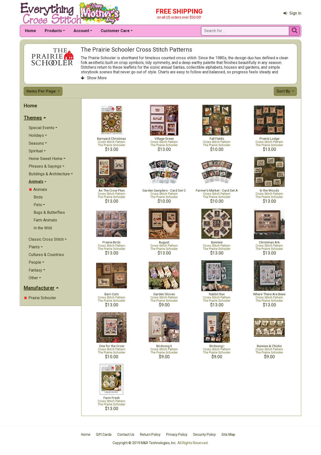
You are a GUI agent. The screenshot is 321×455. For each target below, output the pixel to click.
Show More (94, 78)
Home (30, 30)
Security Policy (204, 434)
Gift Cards (104, 434)
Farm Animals (45, 220)
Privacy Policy (176, 434)
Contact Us (125, 434)
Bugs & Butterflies (49, 212)
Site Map (228, 434)
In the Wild (43, 228)
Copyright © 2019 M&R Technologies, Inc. (144, 443)
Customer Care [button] (115, 30)
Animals (38, 189)
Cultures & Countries (46, 254)
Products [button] (53, 30)
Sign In (292, 13)
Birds (38, 197)
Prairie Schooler (40, 298)
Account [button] (81, 30)
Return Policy (150, 434)
